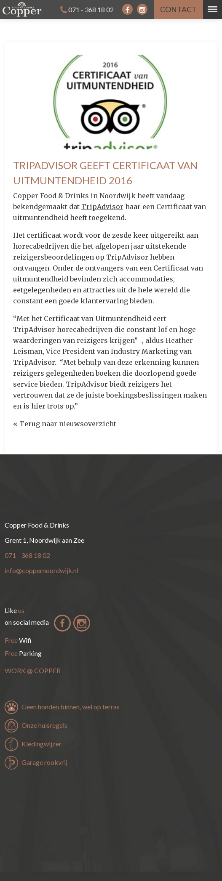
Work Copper (33, 670)
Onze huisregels (44, 725)
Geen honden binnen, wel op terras (70, 707)
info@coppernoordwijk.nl (41, 570)
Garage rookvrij (44, 762)
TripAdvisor (102, 206)
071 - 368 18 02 (91, 9)
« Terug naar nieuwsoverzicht (64, 423)
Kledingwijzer (41, 744)
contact (178, 9)
